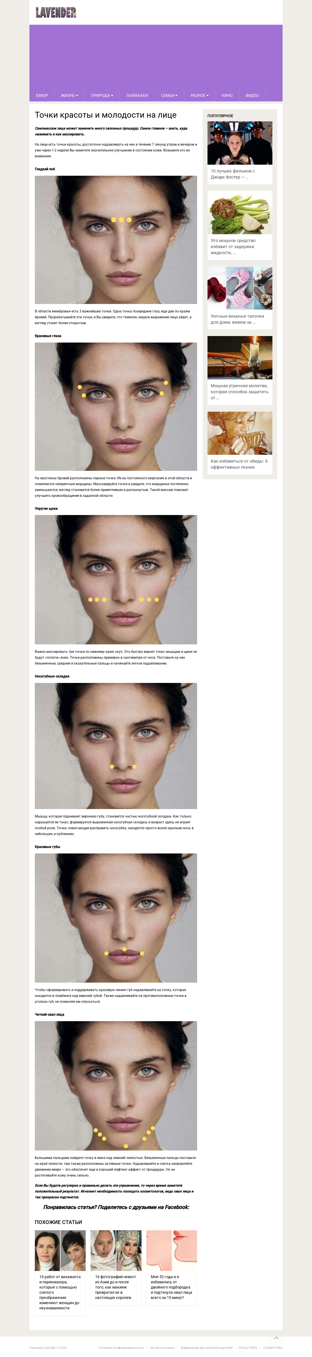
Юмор (42, 95)
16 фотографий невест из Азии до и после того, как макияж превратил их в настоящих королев (115, 1287)
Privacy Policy (248, 1347)
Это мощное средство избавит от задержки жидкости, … (233, 246)
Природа (100, 95)
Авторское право (162, 1347)
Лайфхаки (137, 95)
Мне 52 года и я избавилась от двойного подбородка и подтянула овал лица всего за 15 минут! (171, 1287)
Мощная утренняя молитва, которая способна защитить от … (240, 391)
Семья (167, 95)
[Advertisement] (156, 57)
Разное (198, 95)
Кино (227, 95)
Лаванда (35, 1347)
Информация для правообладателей (207, 1347)
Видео (252, 95)
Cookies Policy (273, 1347)
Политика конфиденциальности (121, 1347)
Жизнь (68, 95)
